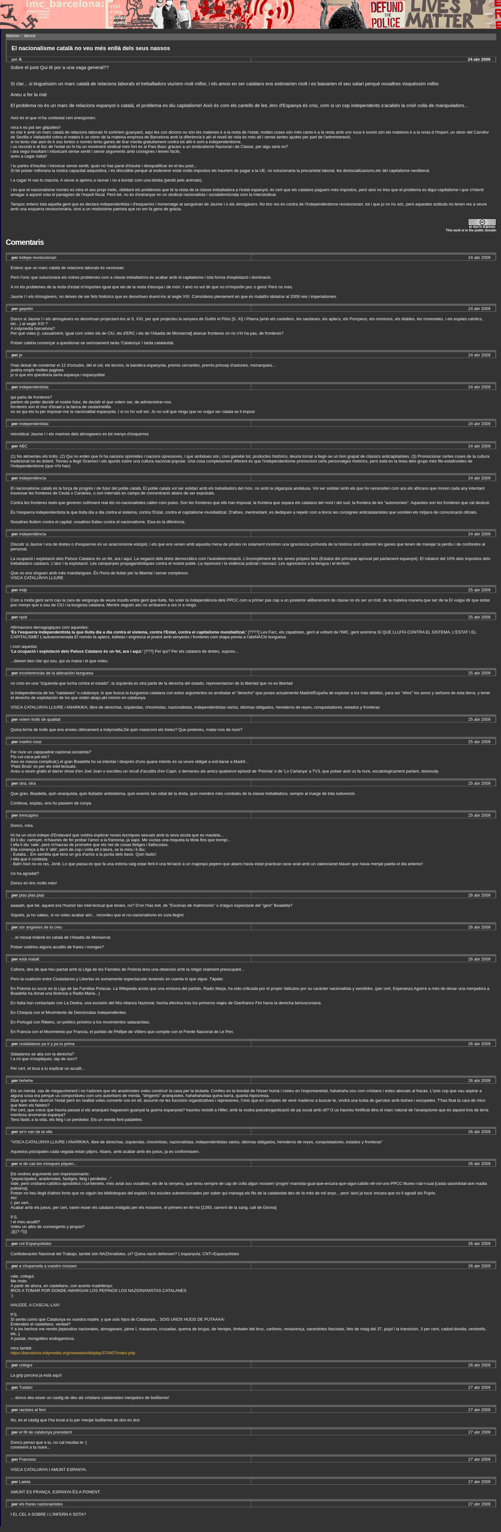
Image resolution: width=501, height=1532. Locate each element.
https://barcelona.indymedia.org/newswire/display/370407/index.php (73, 1352)
